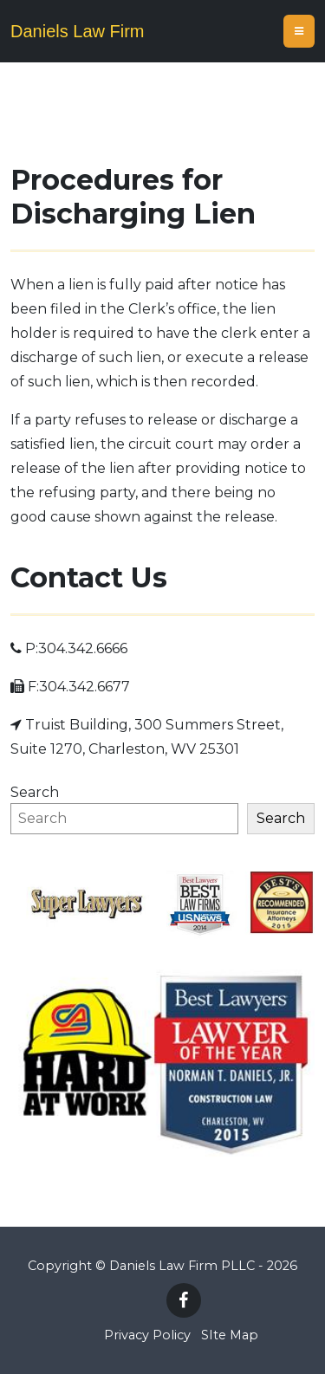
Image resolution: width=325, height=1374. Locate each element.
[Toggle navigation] (299, 31)
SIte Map (229, 1335)
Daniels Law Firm (77, 31)
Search (34, 792)
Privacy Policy (147, 1335)
